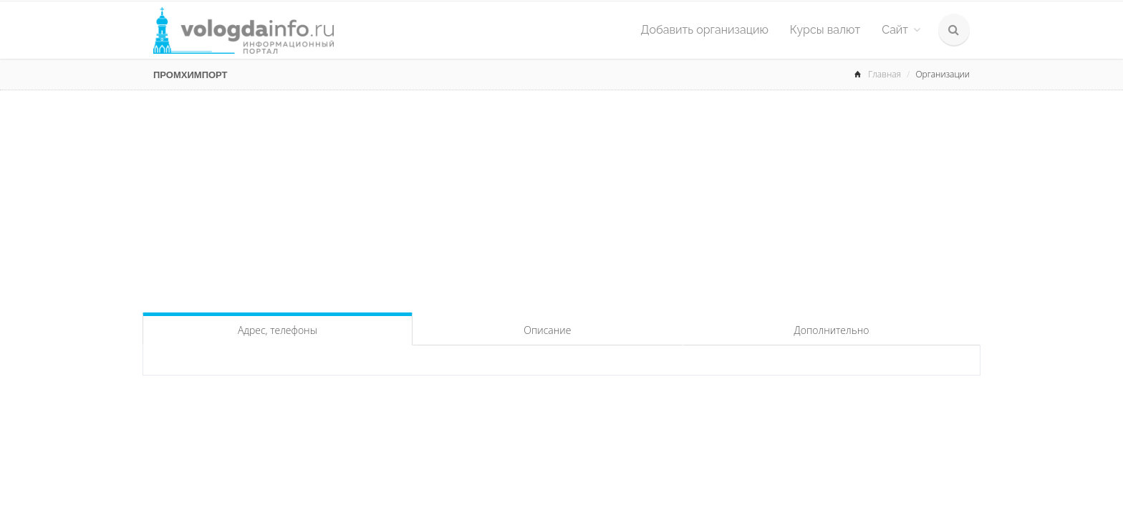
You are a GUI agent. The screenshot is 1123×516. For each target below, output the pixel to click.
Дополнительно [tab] (831, 330)
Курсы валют (825, 30)
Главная (884, 74)
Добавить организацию (704, 30)
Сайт (901, 30)
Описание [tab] (547, 330)
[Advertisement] (561, 197)
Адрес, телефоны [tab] (277, 330)
